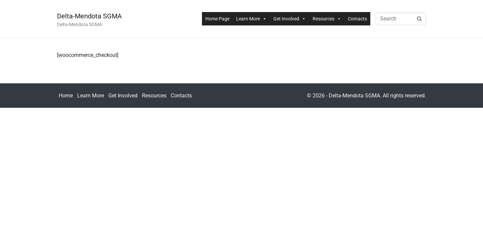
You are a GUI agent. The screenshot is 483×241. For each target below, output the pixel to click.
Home (66, 95)
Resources (327, 18)
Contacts (357, 18)
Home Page (217, 18)
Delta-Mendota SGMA (89, 16)
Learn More (251, 18)
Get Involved (289, 18)
